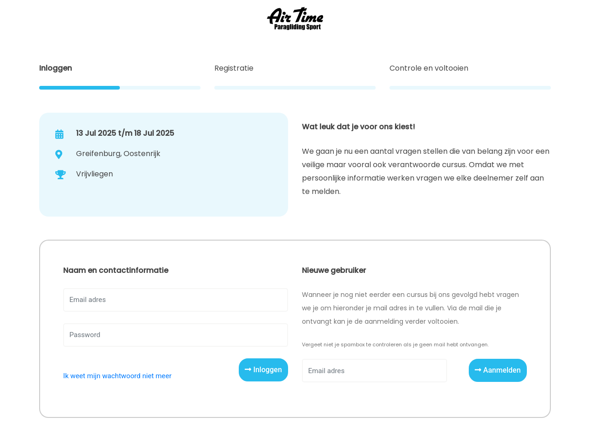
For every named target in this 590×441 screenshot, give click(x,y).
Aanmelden (497, 370)
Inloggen (263, 369)
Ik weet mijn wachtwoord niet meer (117, 376)
